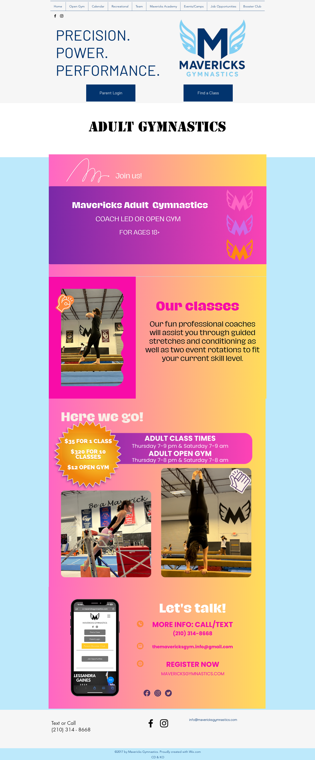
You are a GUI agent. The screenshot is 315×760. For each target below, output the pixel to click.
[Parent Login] (110, 93)
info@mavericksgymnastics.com (213, 720)
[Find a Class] (208, 93)
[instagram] (62, 16)
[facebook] (55, 16)
